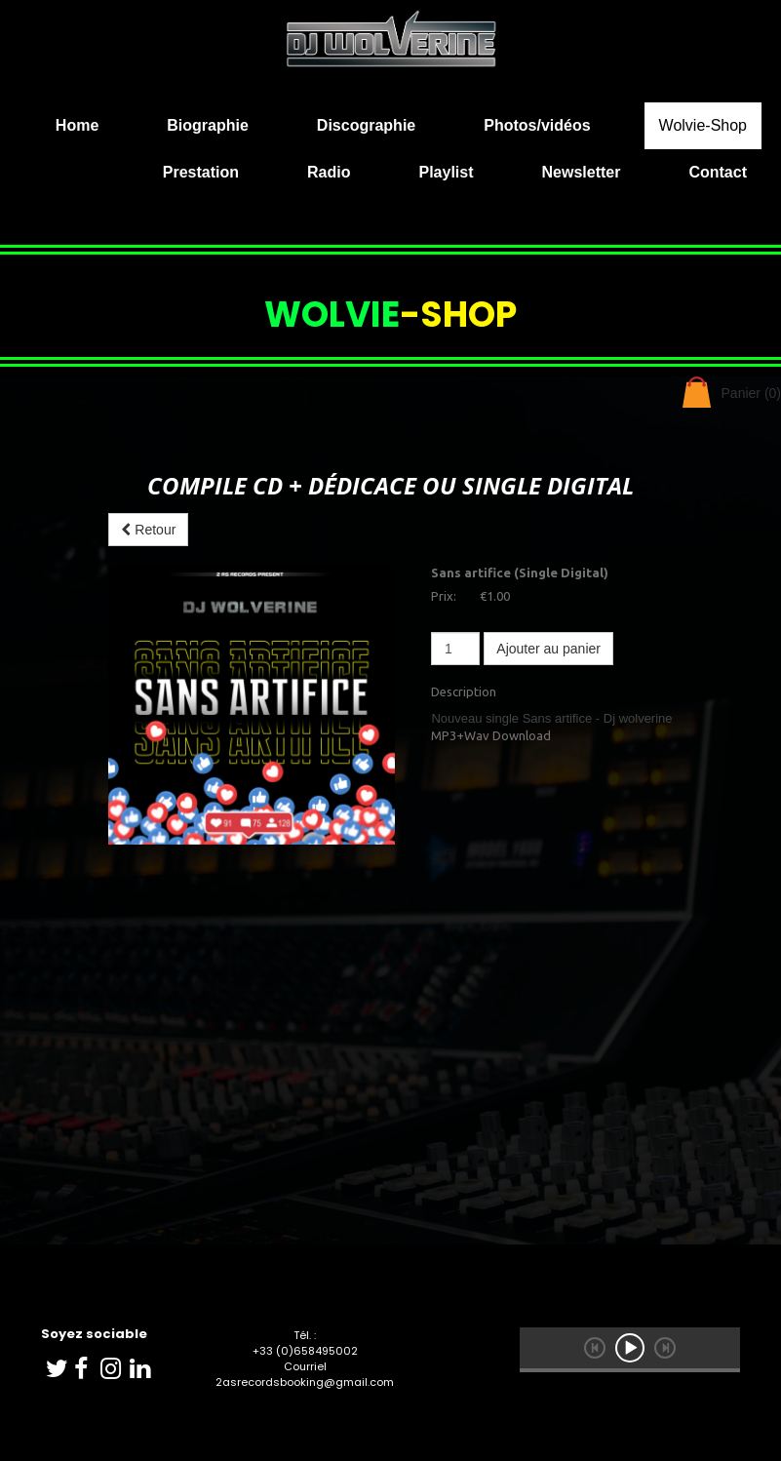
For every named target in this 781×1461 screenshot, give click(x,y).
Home (77, 125)
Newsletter (581, 172)
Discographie (366, 125)
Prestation (201, 172)
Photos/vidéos (537, 125)
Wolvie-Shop (703, 125)
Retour (148, 529)
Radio (328, 172)
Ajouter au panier (548, 648)
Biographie (208, 125)
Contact (717, 172)
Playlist (445, 172)
